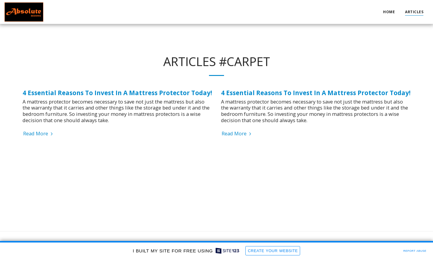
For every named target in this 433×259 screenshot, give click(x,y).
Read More (38, 134)
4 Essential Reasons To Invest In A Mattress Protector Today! (117, 93)
